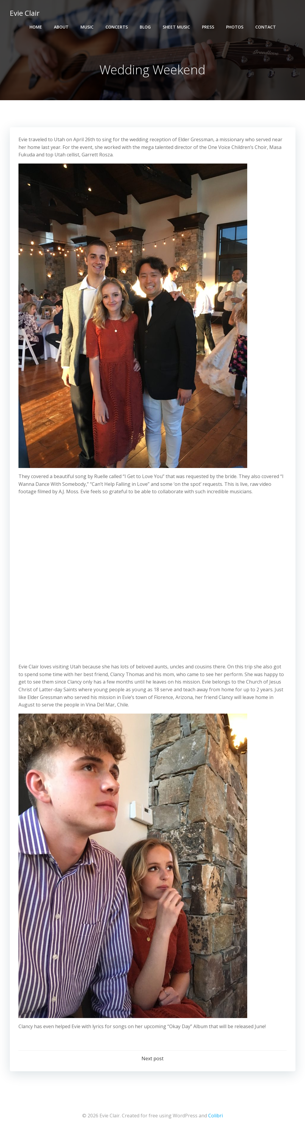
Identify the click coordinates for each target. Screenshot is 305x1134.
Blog (145, 27)
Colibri (215, 1116)
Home (35, 27)
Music (87, 27)
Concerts (116, 27)
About (61, 27)
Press (208, 27)
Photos (234, 27)
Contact (265, 27)
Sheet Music (176, 27)
